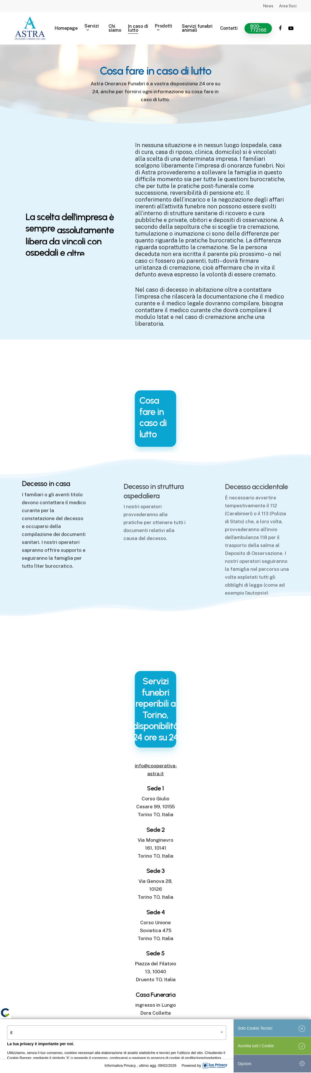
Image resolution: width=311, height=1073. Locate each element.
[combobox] (116, 1032)
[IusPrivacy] (215, 1065)
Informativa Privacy (121, 1065)
